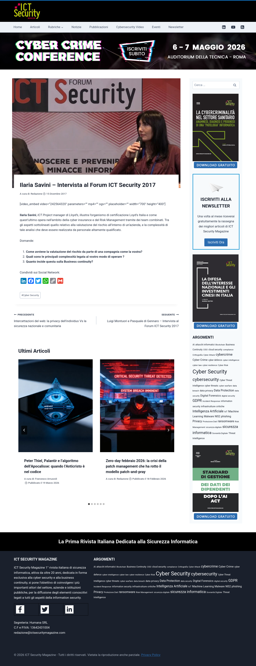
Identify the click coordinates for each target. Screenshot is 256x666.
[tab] (89, 504)
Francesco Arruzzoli (46, 478)
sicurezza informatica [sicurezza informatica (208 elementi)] (188, 592)
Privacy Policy (150, 655)
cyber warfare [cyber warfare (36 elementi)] (225, 385)
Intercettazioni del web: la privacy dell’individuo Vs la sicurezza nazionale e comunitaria (53, 320)
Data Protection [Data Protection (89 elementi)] (224, 390)
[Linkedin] (224, 27)
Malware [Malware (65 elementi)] (209, 416)
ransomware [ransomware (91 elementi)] (226, 421)
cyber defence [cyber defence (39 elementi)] (215, 360)
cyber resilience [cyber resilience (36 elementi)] (210, 365)
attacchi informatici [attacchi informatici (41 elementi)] (205, 344)
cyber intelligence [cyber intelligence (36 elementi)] (231, 360)
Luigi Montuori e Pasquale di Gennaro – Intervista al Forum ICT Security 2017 (139, 320)
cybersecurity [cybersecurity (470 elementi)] (206, 379)
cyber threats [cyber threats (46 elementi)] (211, 385)
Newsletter (176, 27)
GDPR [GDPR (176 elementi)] (197, 401)
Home (18, 27)
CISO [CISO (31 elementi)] (205, 349)
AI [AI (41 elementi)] (194, 344)
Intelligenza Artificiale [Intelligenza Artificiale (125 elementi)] (208, 411)
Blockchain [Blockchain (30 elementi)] (220, 345)
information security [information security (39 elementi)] (122, 586)
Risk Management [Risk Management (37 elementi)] (144, 592)
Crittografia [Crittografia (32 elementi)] (198, 355)
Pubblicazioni (98, 27)
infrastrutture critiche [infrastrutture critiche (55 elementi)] (212, 406)
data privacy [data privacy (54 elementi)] (206, 390)
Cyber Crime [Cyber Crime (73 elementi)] (200, 360)
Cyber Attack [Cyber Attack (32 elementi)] (209, 355)
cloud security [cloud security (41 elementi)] (215, 349)
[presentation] (55, 405)
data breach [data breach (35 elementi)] (139, 581)
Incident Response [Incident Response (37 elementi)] (211, 401)
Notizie (76, 27)
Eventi (156, 27)
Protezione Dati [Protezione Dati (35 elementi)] (210, 421)
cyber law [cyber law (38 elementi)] (197, 365)
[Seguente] (168, 430)
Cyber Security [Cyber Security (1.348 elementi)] (210, 371)
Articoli (35, 27)
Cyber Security (30, 295)
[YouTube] (233, 27)
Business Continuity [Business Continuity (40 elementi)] (136, 566)
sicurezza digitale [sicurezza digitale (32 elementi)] (214, 427)
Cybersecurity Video (130, 27)
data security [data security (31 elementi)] (186, 581)
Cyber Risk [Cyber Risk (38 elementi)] (223, 365)
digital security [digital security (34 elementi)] (228, 396)
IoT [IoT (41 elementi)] (225, 411)
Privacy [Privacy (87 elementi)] (197, 421)
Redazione (36, 193)
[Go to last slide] (24, 430)
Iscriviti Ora (216, 242)
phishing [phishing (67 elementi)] (226, 416)
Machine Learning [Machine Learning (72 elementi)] (203, 586)
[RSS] (242, 27)
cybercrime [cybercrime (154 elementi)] (224, 355)
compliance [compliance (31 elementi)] (228, 349)
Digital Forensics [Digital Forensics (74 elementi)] (210, 395)
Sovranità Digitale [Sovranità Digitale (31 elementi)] (220, 433)
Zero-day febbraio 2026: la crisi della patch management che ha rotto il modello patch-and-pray (136, 466)
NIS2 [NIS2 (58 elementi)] (217, 416)
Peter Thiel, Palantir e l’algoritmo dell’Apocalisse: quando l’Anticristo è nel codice (54, 466)
